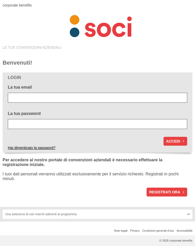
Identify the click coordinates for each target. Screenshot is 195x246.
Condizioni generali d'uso (158, 230)
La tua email (20, 87)
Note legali (121, 230)
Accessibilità (184, 230)
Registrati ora (164, 192)
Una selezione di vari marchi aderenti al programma (41, 214)
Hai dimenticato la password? (31, 148)
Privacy (135, 230)
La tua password (24, 113)
